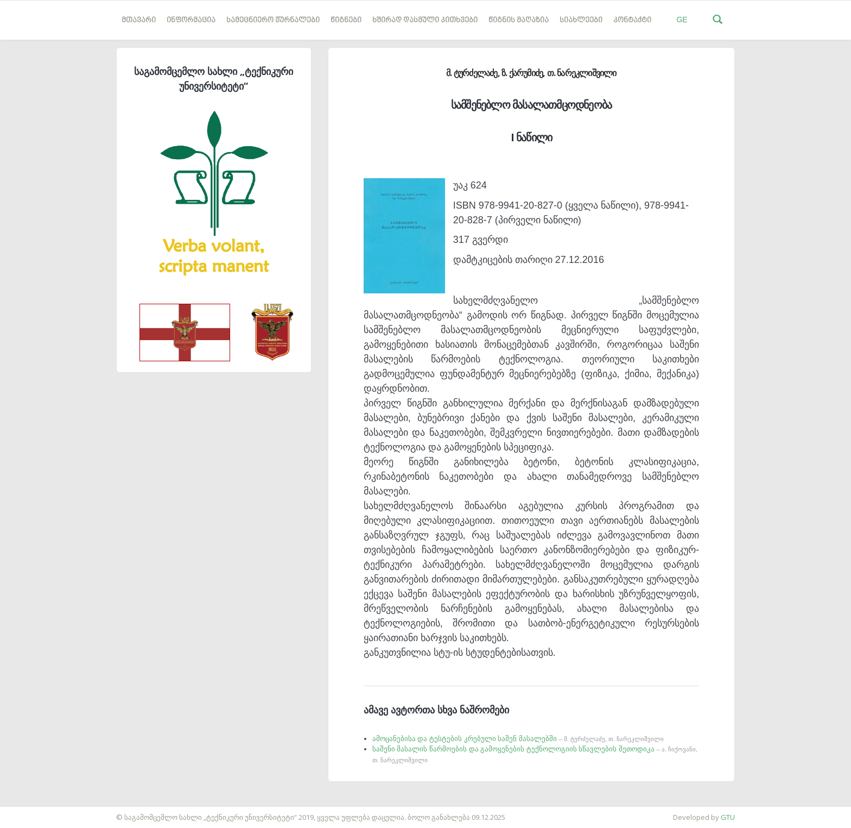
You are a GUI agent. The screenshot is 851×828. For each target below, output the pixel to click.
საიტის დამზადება (32, 812)
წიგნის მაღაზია (518, 20)
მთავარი (139, 20)
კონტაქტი (632, 20)
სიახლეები (581, 20)
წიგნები (346, 20)
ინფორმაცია (191, 20)
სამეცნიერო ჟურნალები (273, 20)
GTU (728, 817)
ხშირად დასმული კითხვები (425, 20)
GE (681, 19)
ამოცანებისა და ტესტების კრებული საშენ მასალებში (518, 739)
